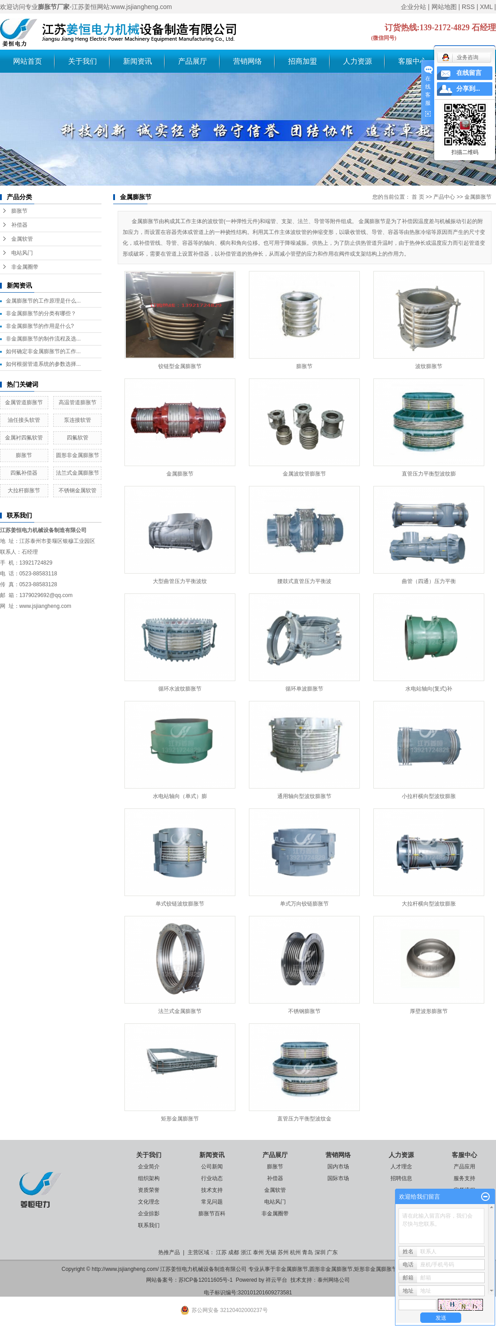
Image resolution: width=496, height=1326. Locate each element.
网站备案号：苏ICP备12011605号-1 (189, 1280)
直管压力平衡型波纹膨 (429, 474)
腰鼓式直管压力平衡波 (304, 581)
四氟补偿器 (23, 473)
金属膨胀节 (477, 197)
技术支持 (212, 1190)
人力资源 (357, 61)
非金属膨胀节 (292, 1269)
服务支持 (464, 1178)
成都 (233, 1252)
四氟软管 (77, 437)
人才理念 (401, 1166)
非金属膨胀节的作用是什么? (40, 326)
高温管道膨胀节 (77, 402)
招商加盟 (302, 61)
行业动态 (212, 1178)
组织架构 (149, 1178)
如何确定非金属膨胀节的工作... (43, 351)
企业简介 (149, 1166)
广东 (332, 1252)
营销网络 (247, 61)
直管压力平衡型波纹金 (304, 1119)
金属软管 (22, 239)
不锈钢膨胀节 (304, 1011)
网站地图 (444, 6)
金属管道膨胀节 (24, 402)
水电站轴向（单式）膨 (180, 796)
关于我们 (82, 61)
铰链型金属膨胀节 (180, 366)
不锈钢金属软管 (77, 490)
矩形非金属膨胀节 (375, 1269)
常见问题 (212, 1202)
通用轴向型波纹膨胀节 (304, 796)
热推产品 (169, 1252)
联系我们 (149, 1225)
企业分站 (413, 6)
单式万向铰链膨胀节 (304, 904)
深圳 (320, 1252)
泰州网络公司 (333, 1280)
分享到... (468, 88)
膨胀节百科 (211, 1213)
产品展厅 (192, 61)
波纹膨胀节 (428, 366)
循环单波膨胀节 (304, 689)
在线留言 (469, 73)
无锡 (270, 1252)
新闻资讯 (137, 61)
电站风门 (22, 253)
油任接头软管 (24, 420)
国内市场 (338, 1166)
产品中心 (444, 197)
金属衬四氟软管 (24, 437)
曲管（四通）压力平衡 (429, 581)
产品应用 (464, 1166)
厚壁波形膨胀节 (429, 1011)
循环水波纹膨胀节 (180, 689)
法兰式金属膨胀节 (77, 473)
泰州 (258, 1252)
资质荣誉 (149, 1190)
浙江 (246, 1252)
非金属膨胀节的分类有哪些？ (41, 313)
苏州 (283, 1252)
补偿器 (19, 225)
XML (486, 6)
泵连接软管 (77, 420)
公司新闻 (212, 1166)
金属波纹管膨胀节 (304, 474)
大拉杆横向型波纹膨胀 (429, 904)
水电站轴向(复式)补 (428, 689)
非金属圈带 (24, 267)
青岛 (307, 1252)
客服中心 (412, 61)
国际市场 (338, 1178)
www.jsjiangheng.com (45, 606)
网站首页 (27, 61)
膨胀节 (19, 211)
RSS (468, 6)
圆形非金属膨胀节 (77, 455)
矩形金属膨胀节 (180, 1119)
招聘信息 (401, 1178)
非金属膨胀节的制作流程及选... (43, 339)
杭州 (295, 1252)
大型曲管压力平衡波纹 (180, 581)
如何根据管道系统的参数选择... (43, 364)
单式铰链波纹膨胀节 (180, 904)
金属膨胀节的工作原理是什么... (43, 301)
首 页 (418, 197)
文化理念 (149, 1202)
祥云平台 (276, 1280)
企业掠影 (149, 1213)
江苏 (221, 1252)
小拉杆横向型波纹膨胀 (429, 796)
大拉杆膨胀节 (24, 490)
